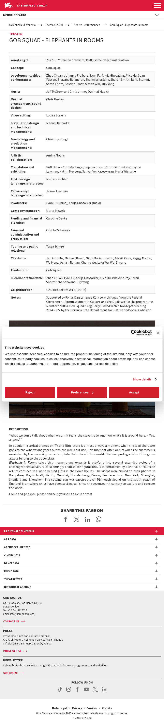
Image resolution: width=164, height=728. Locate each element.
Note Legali (60, 708)
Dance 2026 (11, 563)
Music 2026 (11, 571)
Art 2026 (10, 539)
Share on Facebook (66, 519)
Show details (142, 379)
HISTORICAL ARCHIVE (17, 587)
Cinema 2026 (12, 555)
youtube (86, 691)
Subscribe (10, 673)
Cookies (92, 708)
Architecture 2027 (17, 547)
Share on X (76, 519)
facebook (77, 691)
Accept (134, 392)
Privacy (77, 708)
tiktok (60, 691)
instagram (68, 691)
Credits (107, 708)
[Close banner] (157, 332)
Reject (29, 392)
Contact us (11, 621)
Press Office (12, 651)
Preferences (82, 392)
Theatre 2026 (13, 579)
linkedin (104, 691)
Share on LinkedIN (87, 519)
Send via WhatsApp (98, 519)
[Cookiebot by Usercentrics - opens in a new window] (134, 333)
